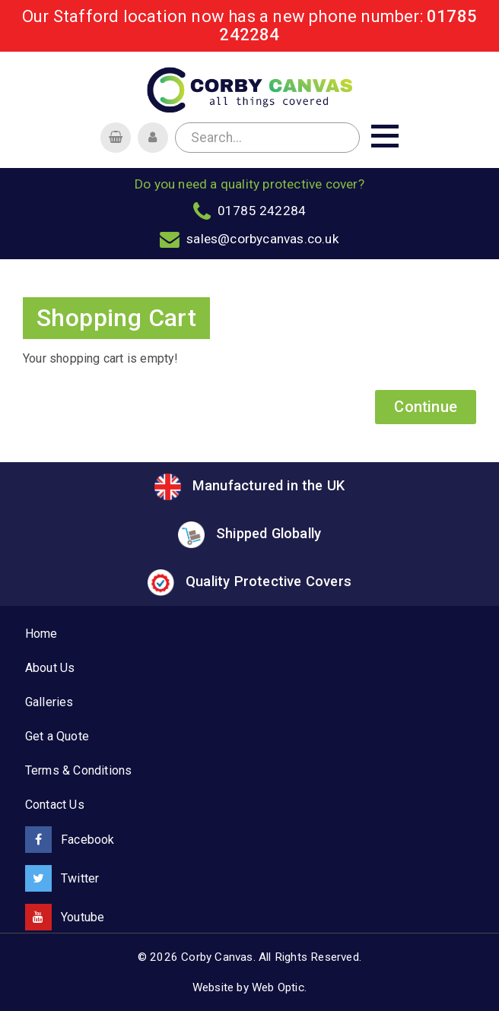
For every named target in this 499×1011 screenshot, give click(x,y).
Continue (425, 407)
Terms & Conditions (78, 770)
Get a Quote (57, 736)
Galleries (49, 702)
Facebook (70, 839)
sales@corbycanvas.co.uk (262, 238)
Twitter (62, 878)
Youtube (65, 917)
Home (41, 633)
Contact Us (54, 804)
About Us (50, 668)
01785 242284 (262, 210)
